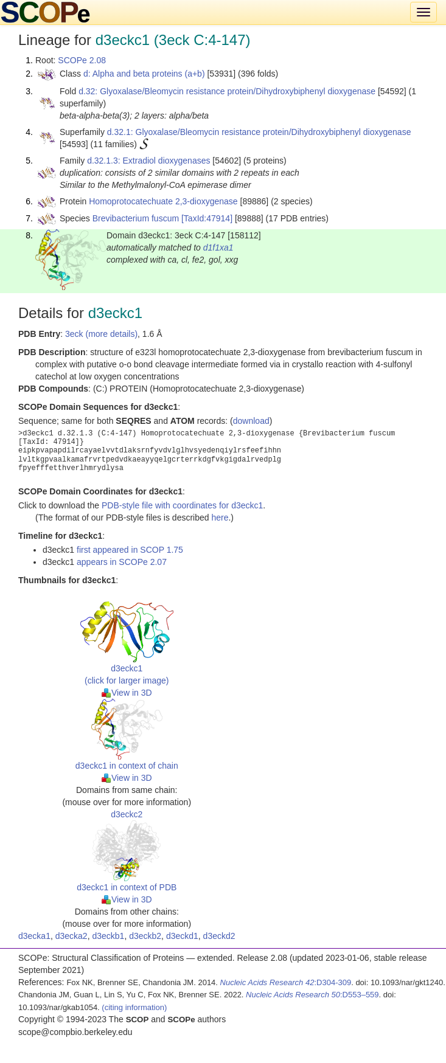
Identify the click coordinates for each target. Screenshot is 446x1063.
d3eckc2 (126, 814)
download (251, 421)
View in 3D (127, 693)
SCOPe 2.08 (82, 60)
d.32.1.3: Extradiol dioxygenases (148, 160)
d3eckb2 (145, 936)
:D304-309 (286, 982)
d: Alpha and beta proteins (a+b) (144, 73)
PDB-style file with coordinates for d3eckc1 (182, 505)
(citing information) (134, 1007)
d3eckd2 (219, 936)
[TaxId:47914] (206, 218)
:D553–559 (312, 994)
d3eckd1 (182, 936)
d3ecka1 (34, 936)
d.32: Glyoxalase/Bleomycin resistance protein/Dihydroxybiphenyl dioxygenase (226, 91)
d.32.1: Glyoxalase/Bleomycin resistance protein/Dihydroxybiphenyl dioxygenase (259, 132)
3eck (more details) (101, 334)
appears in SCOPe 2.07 (122, 562)
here (219, 517)
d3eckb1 (108, 936)
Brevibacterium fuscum (135, 218)
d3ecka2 (71, 936)
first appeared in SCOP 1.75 (130, 550)
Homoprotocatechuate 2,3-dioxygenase (163, 201)
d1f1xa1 (218, 247)
